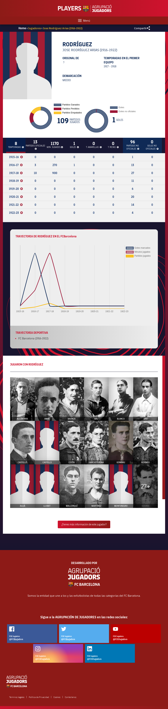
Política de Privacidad (39, 697)
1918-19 (16, 181)
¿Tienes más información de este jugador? (84, 524)
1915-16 (16, 157)
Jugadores (34, 28)
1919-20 (16, 189)
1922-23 (16, 212)
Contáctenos (70, 697)
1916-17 (16, 165)
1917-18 (16, 173)
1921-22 (16, 205)
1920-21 (16, 197)
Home (22, 28)
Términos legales (16, 697)
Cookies (56, 697)
